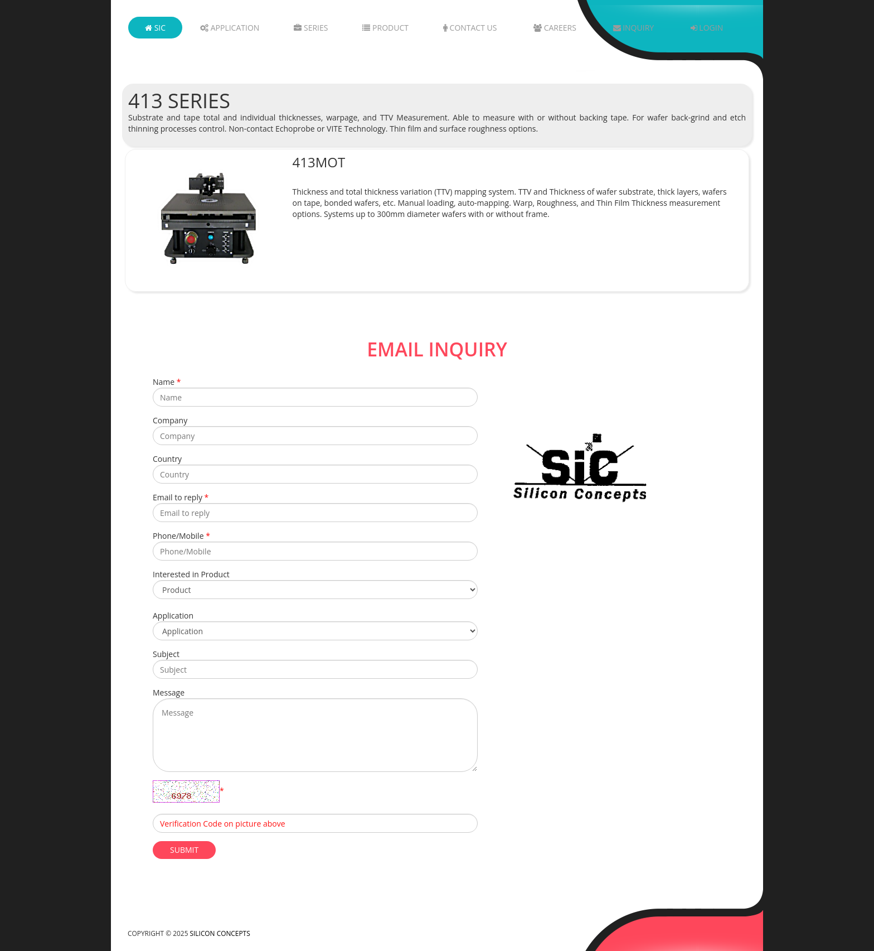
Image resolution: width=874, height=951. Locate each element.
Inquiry (633, 27)
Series (311, 27)
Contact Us (470, 27)
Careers (554, 27)
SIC (155, 27)
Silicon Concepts (220, 933)
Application (229, 27)
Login (707, 27)
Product (385, 27)
